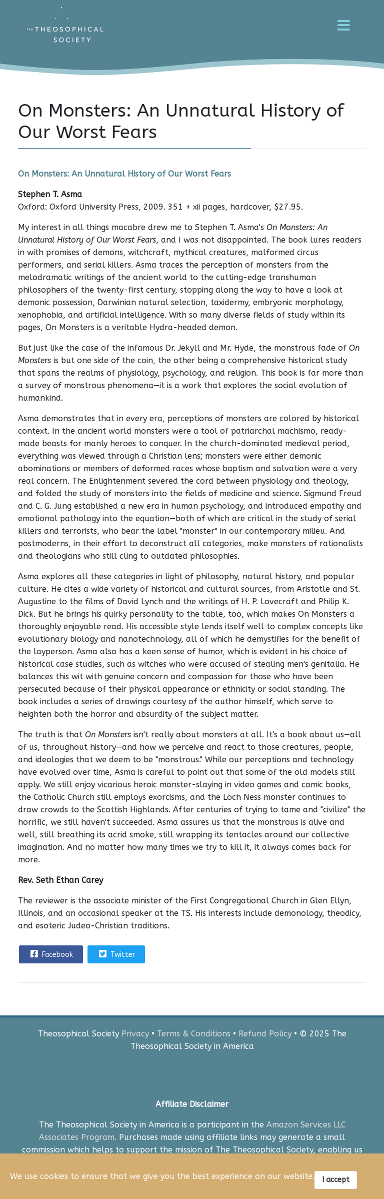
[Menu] (343, 37)
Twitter (115, 954)
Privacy (135, 1033)
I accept (336, 1179)
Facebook (50, 954)
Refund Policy (265, 1033)
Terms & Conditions (193, 1033)
